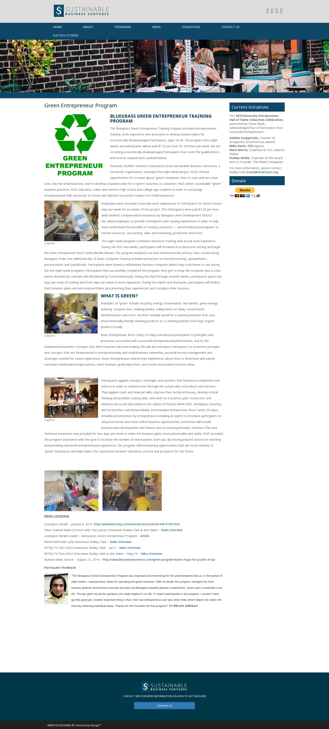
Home (57, 27)
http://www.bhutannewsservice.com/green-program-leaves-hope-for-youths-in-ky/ (159, 560)
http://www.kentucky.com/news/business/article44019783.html (137, 524)
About (88, 27)
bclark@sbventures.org (262, 172)
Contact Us (230, 27)
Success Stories (65, 35)
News (156, 27)
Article (145, 536)
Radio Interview (172, 530)
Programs (123, 27)
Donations (191, 27)
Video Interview (129, 548)
